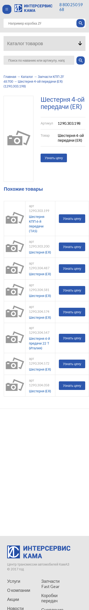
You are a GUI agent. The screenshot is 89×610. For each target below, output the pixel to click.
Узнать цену (54, 158)
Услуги (13, 581)
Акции (13, 599)
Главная (10, 77)
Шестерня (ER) (40, 252)
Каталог (27, 77)
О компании (18, 590)
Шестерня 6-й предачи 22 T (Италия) (39, 343)
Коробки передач (49, 598)
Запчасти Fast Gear (50, 583)
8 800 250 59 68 (71, 7)
